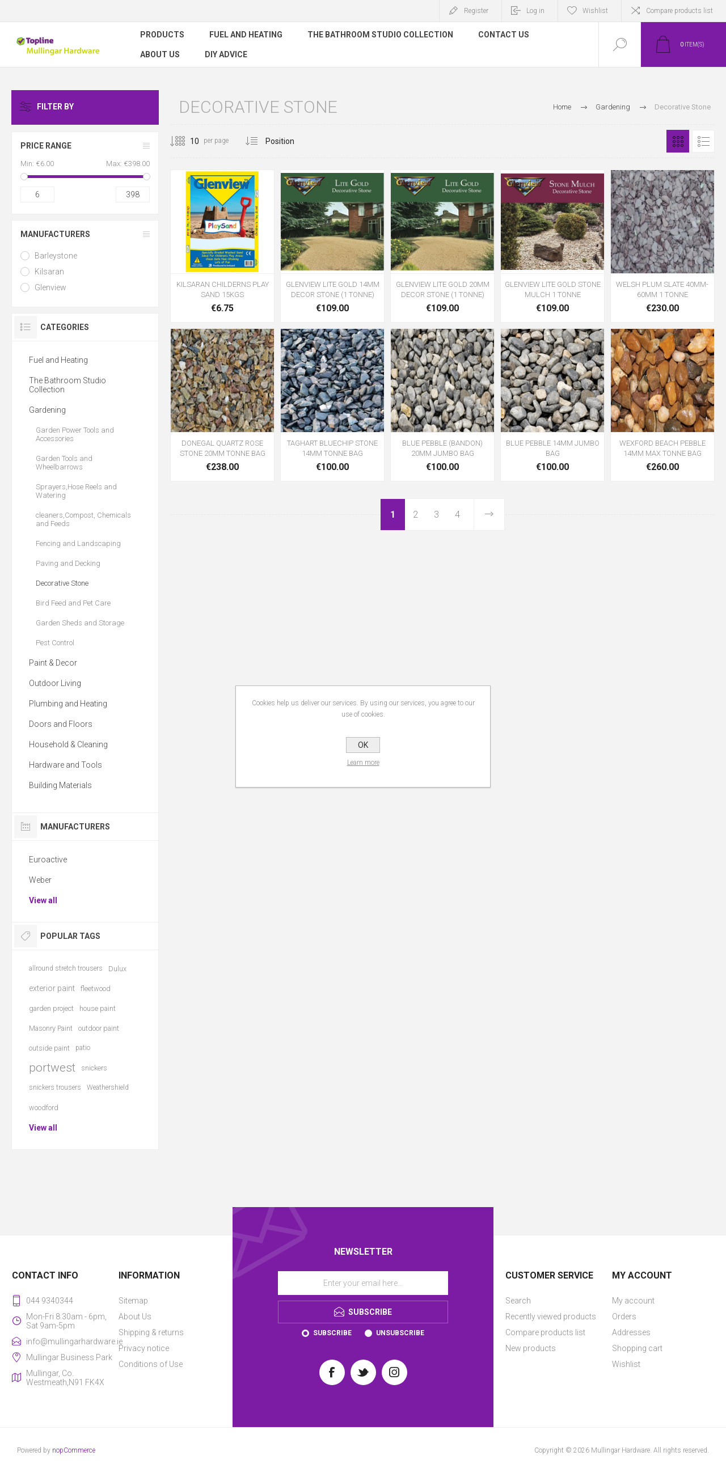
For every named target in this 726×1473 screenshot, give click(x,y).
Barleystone (56, 255)
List (703, 141)
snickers (94, 1068)
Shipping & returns (151, 1332)
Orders (624, 1316)
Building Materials (60, 785)
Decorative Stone (62, 583)
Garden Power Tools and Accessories (75, 434)
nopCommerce (73, 1450)
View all (43, 900)
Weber (40, 879)
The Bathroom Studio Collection (67, 385)
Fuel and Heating (58, 360)
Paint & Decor (53, 662)
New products (530, 1348)
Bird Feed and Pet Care (73, 603)
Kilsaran (49, 271)
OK (363, 745)
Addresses (631, 1332)
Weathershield (108, 1087)
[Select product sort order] (288, 141)
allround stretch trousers (66, 968)
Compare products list (679, 11)
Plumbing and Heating (68, 703)
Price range (45, 145)
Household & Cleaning (68, 744)
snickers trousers (55, 1087)
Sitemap (133, 1300)
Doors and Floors (60, 724)
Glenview (50, 287)
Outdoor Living (55, 683)
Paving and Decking (68, 563)
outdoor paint (98, 1028)
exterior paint (52, 988)
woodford (43, 1107)
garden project (51, 1008)
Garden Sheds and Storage (80, 623)
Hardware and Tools (65, 764)
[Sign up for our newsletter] (363, 1283)
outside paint (49, 1048)
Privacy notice (144, 1348)
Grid (677, 141)
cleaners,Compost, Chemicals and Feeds (83, 519)
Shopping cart (637, 1348)
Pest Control (55, 642)
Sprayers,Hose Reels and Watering (76, 491)
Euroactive (48, 859)
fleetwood (96, 988)
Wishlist (626, 1364)
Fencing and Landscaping (78, 543)
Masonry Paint (51, 1028)
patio (82, 1048)
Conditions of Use (151, 1364)
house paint (97, 1008)
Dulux (117, 968)
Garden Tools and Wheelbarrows (64, 462)
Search (518, 1300)
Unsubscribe (400, 1333)
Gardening (47, 409)
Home (562, 107)
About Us (135, 1316)
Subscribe (332, 1333)
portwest (52, 1067)
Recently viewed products (550, 1316)
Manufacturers (55, 234)
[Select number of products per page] (186, 141)
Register (476, 11)
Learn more (363, 763)
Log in (535, 11)
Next (489, 514)
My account (633, 1300)
